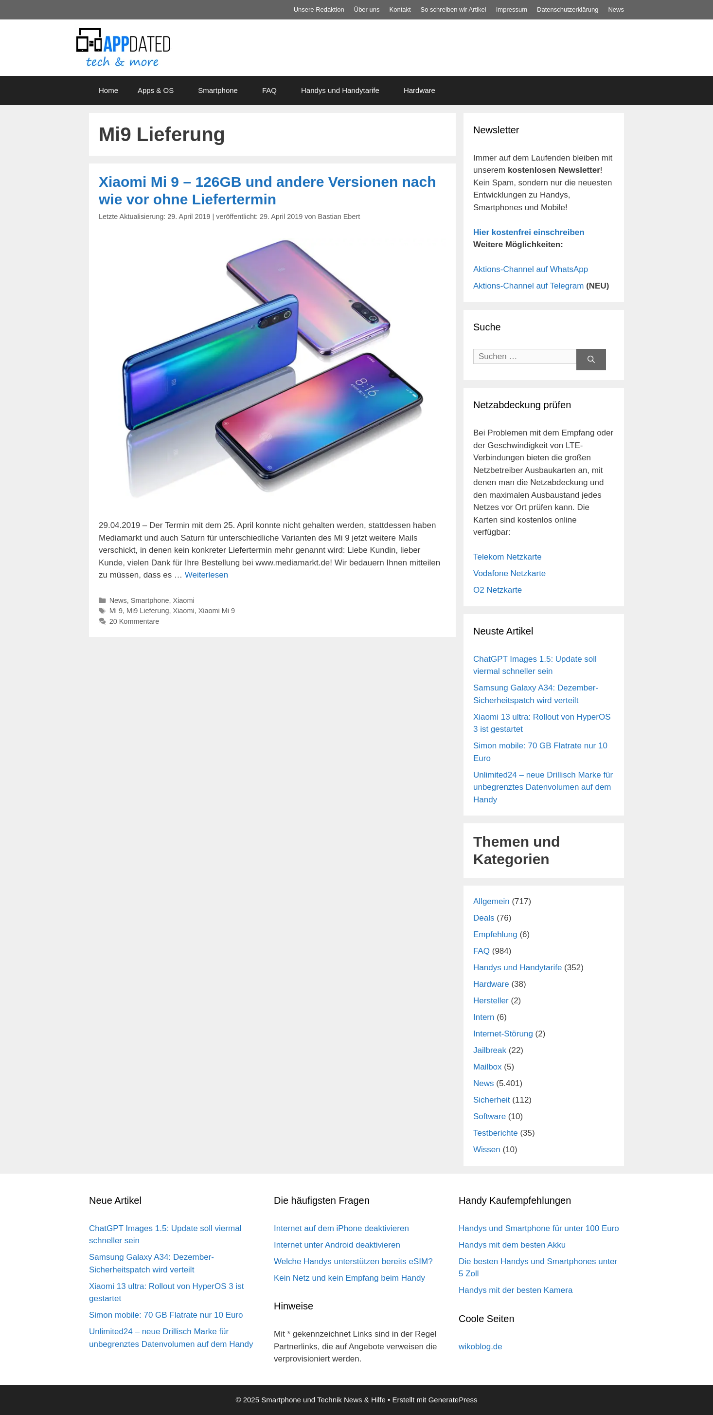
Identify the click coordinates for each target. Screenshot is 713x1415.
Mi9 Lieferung (147, 611)
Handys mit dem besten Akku (512, 1245)
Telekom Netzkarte (507, 557)
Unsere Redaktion (319, 9)
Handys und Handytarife (340, 90)
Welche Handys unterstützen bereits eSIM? (353, 1261)
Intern (483, 1017)
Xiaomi (183, 600)
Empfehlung (495, 934)
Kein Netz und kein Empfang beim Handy (349, 1278)
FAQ (269, 90)
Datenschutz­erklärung (567, 9)
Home (108, 90)
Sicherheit (491, 1100)
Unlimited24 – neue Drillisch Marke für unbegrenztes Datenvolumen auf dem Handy (543, 787)
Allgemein (491, 901)
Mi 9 (116, 611)
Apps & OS (156, 90)
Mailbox (487, 1066)
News (616, 9)
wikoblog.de (480, 1346)
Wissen (486, 1149)
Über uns (367, 9)
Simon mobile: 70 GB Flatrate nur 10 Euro (166, 1315)
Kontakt (400, 9)
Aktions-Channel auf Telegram (528, 285)
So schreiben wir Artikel (453, 9)
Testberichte (495, 1133)
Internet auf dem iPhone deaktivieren (341, 1228)
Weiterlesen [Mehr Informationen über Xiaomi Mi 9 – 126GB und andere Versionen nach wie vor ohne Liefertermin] (206, 575)
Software (489, 1116)
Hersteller (491, 1000)
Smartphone (218, 90)
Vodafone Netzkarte (509, 573)
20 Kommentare (134, 621)
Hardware (419, 90)
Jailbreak (489, 1050)
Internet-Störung (503, 1033)
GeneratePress (453, 1400)
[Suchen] (591, 360)
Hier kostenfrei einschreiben (529, 232)
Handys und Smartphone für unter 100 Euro (539, 1228)
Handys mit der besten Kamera (515, 1290)
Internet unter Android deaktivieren (337, 1245)
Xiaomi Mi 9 (216, 611)
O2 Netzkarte (497, 590)
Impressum (511, 9)
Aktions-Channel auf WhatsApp (530, 269)
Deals (483, 918)
